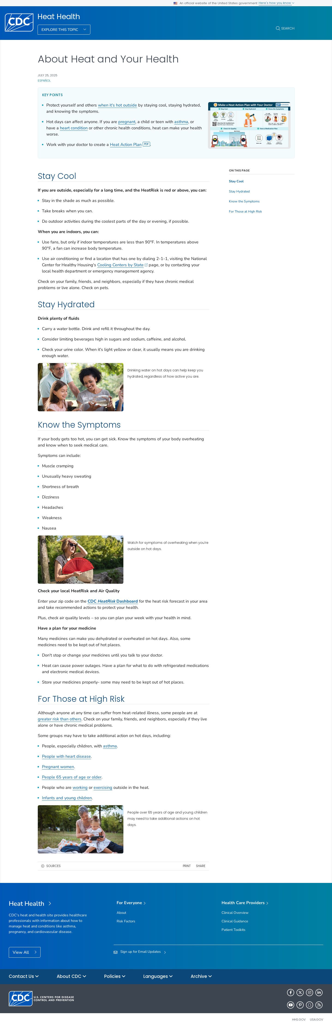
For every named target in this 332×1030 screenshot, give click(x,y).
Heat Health (59, 17)
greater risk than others (59, 719)
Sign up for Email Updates (140, 951)
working (80, 787)
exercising (103, 787)
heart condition (74, 128)
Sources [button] (53, 866)
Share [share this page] (200, 866)
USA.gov (316, 1019)
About (121, 912)
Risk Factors (126, 921)
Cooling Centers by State (122, 265)
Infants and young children (67, 798)
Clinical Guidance (235, 921)
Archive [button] (201, 976)
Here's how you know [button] (276, 3)
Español (44, 80)
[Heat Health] (48, 904)
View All (21, 952)
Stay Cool (236, 175)
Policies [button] (115, 976)
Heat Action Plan (130, 144)
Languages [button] (158, 976)
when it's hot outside (117, 105)
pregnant (126, 121)
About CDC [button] (71, 976)
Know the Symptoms (244, 195)
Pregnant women (58, 767)
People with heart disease (66, 756)
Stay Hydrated (239, 185)
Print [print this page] (187, 866)
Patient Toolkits (233, 929)
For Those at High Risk (245, 205)
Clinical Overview (235, 912)
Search (287, 28)
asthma (181, 121)
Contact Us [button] (24, 976)
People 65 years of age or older (71, 777)
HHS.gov (299, 1019)
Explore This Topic (60, 29)
